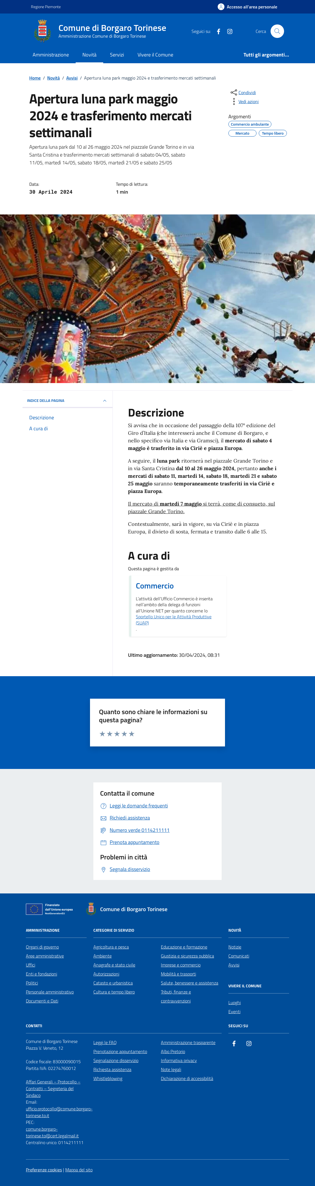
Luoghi (234, 1002)
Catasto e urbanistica (113, 982)
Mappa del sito (79, 1169)
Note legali (171, 1069)
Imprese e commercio (181, 964)
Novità (89, 54)
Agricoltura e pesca (111, 946)
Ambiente (102, 955)
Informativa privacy (179, 1060)
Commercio (155, 585)
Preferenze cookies (44, 1169)
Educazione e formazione (184, 946)
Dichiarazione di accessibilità (187, 1078)
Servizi (117, 54)
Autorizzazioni (106, 973)
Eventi (234, 1011)
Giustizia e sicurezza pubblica (187, 955)
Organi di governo (42, 946)
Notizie (234, 946)
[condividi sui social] (242, 92)
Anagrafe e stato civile (114, 964)
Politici (32, 982)
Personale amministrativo (50, 991)
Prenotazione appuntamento (120, 1051)
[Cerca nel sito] (277, 31)
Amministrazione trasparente (188, 1042)
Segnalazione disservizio (115, 1060)
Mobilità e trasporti (178, 973)
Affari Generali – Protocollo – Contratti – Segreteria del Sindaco (53, 1088)
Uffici (30, 964)
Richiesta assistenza (112, 1069)
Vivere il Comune (155, 54)
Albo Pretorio (173, 1051)
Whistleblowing (107, 1078)
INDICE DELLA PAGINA (67, 400)
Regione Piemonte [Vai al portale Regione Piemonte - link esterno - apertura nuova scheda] (46, 7)
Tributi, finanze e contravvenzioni (176, 996)
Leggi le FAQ (105, 1042)
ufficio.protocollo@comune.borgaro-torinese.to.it (59, 1112)
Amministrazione (51, 54)
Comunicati (238, 955)
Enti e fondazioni (41, 973)
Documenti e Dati (42, 1000)
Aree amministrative (45, 955)
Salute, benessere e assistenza (189, 982)
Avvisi (233, 964)
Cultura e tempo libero (114, 991)
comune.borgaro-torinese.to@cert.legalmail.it (52, 1132)
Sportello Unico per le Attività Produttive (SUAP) (174, 620)
